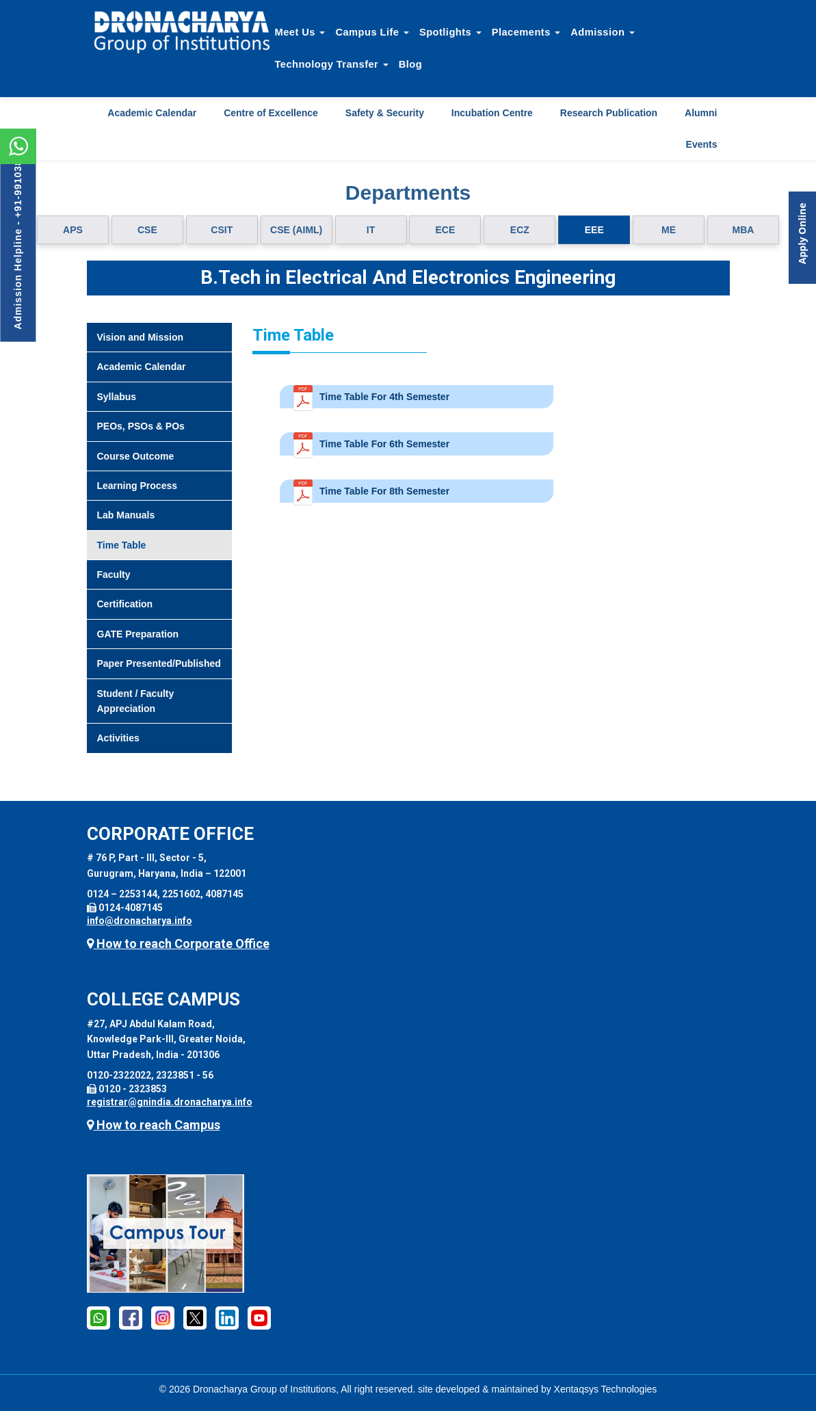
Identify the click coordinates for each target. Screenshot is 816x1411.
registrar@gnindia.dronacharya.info (169, 1101)
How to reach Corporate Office (178, 943)
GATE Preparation (138, 634)
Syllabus (117, 396)
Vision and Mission (140, 337)
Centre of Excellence (271, 112)
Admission (602, 32)
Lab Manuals (126, 515)
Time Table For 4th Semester (384, 396)
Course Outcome (135, 456)
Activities (118, 738)
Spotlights (450, 32)
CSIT (222, 229)
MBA (743, 229)
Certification (125, 603)
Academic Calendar (151, 112)
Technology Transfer (332, 64)
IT (371, 229)
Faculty (114, 574)
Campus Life (372, 32)
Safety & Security (384, 112)
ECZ (519, 229)
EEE (594, 229)
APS (73, 229)
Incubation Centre (492, 112)
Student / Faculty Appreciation (135, 701)
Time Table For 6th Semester (384, 443)
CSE (147, 229)
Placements (526, 32)
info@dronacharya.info (139, 920)
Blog (410, 64)
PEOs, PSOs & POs (141, 426)
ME (668, 229)
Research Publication (608, 112)
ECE (446, 229)
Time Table (121, 545)
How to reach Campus (153, 1125)
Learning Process (137, 485)
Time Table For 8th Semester (384, 491)
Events (702, 144)
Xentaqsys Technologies (605, 1389)
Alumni (701, 112)
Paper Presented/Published (159, 663)
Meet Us (300, 32)
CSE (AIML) (296, 229)
